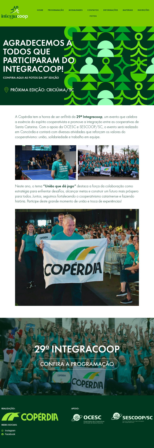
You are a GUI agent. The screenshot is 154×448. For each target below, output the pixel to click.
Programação (56, 10)
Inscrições (143, 10)
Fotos (93, 16)
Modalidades (76, 10)
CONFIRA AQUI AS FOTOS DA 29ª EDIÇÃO (31, 78)
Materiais (128, 10)
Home (40, 10)
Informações (110, 10)
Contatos (92, 10)
